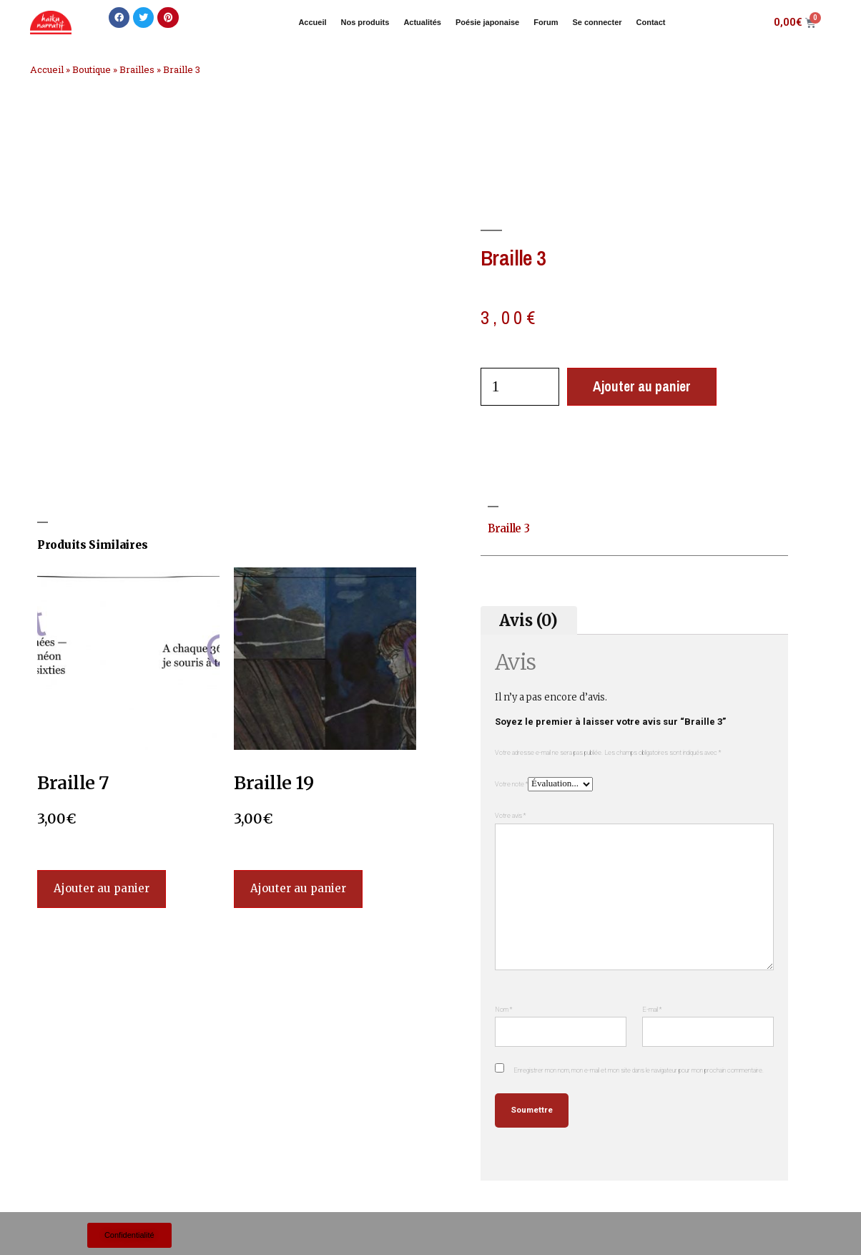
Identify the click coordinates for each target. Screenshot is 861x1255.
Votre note (511, 784)
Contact (651, 22)
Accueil (312, 22)
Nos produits (365, 22)
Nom (503, 1009)
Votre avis (510, 815)
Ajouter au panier (642, 386)
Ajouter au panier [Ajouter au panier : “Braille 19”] (298, 888)
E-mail (651, 1009)
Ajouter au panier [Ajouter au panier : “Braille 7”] (101, 888)
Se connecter (596, 22)
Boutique (91, 69)
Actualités (422, 22)
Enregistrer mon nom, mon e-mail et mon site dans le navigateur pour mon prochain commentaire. (638, 1070)
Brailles (136, 69)
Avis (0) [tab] (528, 620)
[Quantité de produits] (520, 387)
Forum (545, 22)
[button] (119, 17)
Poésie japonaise (487, 22)
